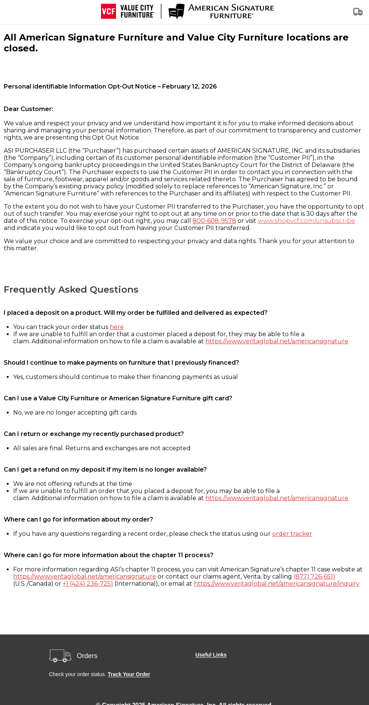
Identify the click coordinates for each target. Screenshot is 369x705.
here (117, 327)
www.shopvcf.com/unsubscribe (306, 220)
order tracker (292, 533)
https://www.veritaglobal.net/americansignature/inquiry (277, 583)
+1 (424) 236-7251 (88, 583)
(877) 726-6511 (314, 576)
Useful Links (210, 655)
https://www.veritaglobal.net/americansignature (276, 341)
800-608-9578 (214, 220)
